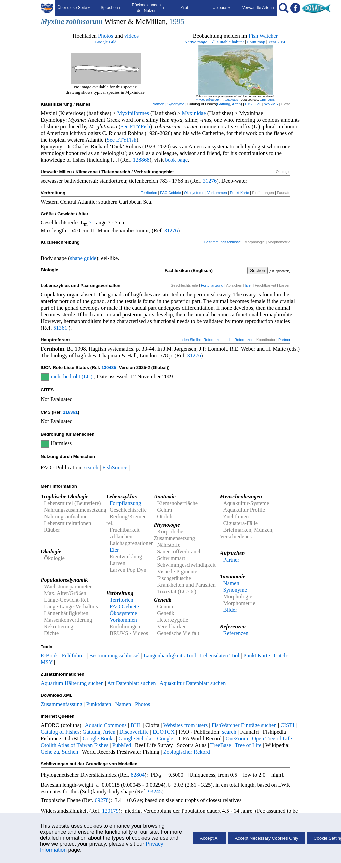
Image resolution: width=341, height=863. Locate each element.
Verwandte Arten (258, 7)
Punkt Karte (239, 193)
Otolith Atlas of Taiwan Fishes (74, 745)
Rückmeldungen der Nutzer (148, 8)
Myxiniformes (133, 113)
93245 (155, 791)
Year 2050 (277, 41)
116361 (70, 412)
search (91, 467)
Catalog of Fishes (60, 732)
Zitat (184, 7)
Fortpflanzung (212, 285)
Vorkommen (217, 193)
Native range (195, 41)
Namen (158, 104)
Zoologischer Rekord (186, 752)
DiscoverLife (134, 732)
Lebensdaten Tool (219, 655)
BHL (136, 725)
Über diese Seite (73, 7)
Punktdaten (98, 704)
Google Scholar (135, 738)
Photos (105, 36)
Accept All (210, 838)
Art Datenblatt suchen (131, 683)
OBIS (271, 99)
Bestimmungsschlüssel (223, 242)
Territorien (149, 193)
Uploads (221, 7)
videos (131, 36)
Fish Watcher (263, 36)
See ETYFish (135, 126)
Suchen (70, 752)
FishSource (114, 467)
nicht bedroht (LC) (71, 376)
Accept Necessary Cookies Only (266, 838)
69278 (102, 800)
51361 (60, 328)
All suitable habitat (227, 41)
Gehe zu (50, 752)
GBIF (263, 99)
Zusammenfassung (61, 704)
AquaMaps (231, 99)
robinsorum (84, 21)
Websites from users (185, 725)
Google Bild (106, 41)
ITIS (248, 104)
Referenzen (243, 340)
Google (165, 738)
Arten (236, 104)
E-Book (49, 655)
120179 (110, 811)
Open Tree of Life (272, 738)
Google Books (99, 738)
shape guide (83, 258)
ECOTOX (164, 732)
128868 (141, 160)
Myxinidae (194, 113)
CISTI (287, 725)
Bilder (230, 610)
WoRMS (271, 104)
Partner (284, 340)
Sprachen (110, 7)
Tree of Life (248, 745)
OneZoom (237, 738)
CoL (258, 104)
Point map (256, 41)
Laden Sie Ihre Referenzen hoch (205, 340)
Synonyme (175, 104)
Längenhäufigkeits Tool (170, 655)
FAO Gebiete (170, 193)
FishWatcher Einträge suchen (244, 725)
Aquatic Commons (105, 725)
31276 (210, 181)
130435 (108, 367)
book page (176, 160)
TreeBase (220, 745)
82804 (138, 775)
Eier (248, 285)
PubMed (121, 745)
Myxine (52, 21)
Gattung (223, 104)
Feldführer (73, 655)
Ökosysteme (194, 193)
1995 (176, 21)
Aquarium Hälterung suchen (72, 683)
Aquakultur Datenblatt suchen (192, 683)
